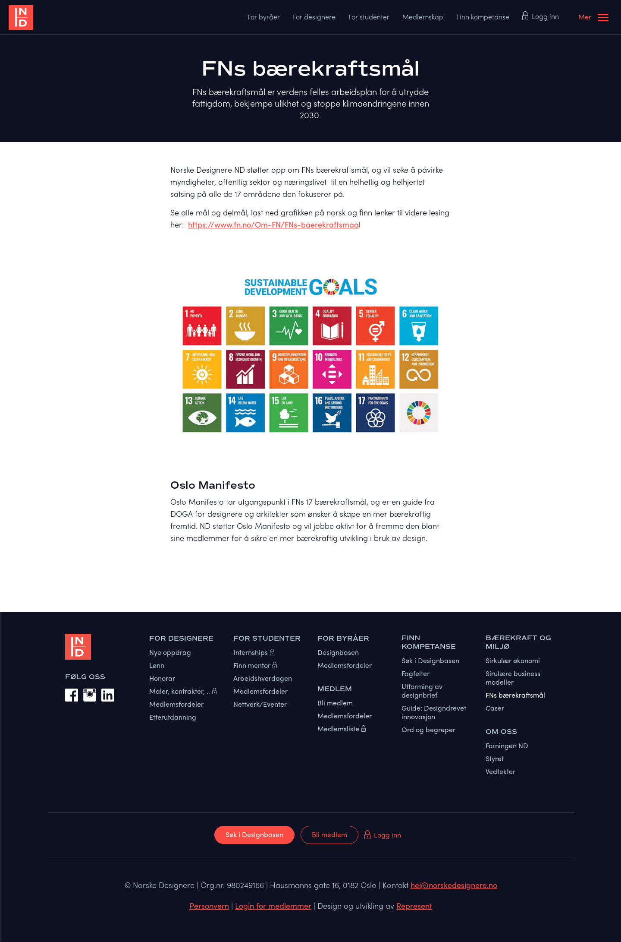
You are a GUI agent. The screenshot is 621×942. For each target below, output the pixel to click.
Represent (414, 905)
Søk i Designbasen (254, 834)
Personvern (209, 905)
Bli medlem (329, 834)
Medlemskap (422, 17)
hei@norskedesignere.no (454, 884)
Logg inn (545, 16)
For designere (314, 17)
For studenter (368, 17)
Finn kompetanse (482, 17)
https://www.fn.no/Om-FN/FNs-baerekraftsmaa (273, 224)
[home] (56, 17)
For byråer (264, 17)
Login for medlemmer (273, 905)
